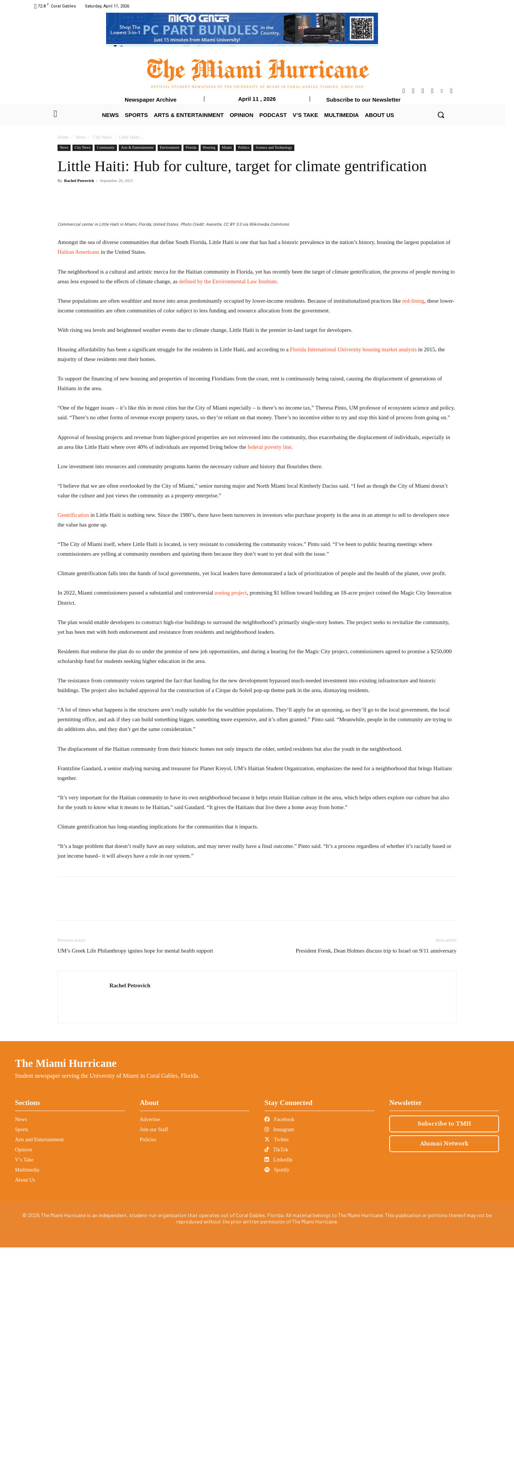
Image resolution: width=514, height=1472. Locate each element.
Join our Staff (154, 1354)
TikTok (276, 1374)
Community (106, 147)
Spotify (276, 1394)
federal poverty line (269, 672)
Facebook (279, 1344)
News (80, 137)
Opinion (23, 1374)
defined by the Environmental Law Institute (228, 506)
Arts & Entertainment (137, 147)
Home (63, 137)
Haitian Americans (78, 476)
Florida (191, 147)
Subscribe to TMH (444, 1348)
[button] (441, 115)
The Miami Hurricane (66, 1288)
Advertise (150, 1344)
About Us (25, 1404)
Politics (243, 147)
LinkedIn (278, 1384)
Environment (169, 147)
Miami (227, 147)
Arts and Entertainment (39, 1364)
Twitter (276, 1364)
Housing (209, 147)
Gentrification (73, 740)
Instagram (279, 1354)
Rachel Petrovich (79, 180)
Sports (21, 1354)
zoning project (231, 817)
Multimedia (27, 1394)
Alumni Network (444, 1368)
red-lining (413, 525)
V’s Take (24, 1384)
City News (102, 137)
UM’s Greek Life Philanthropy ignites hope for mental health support (135, 1175)
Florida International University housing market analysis (353, 574)
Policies (148, 1364)
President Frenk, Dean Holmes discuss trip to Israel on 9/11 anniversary (375, 1175)
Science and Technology (274, 147)
